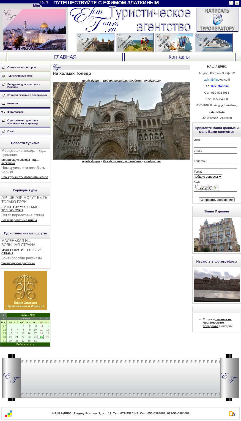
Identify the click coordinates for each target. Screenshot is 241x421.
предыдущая (91, 80)
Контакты (179, 57)
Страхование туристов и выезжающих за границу (22, 122)
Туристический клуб (20, 75)
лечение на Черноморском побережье (217, 323)
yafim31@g (211, 79)
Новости (12, 103)
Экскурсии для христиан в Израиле (23, 85)
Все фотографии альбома (122, 80)
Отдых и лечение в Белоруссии (27, 95)
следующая (152, 80)
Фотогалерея (15, 112)
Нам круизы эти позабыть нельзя (24, 177)
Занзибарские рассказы (18, 263)
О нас (10, 131)
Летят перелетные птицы (19, 220)
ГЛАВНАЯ (65, 57)
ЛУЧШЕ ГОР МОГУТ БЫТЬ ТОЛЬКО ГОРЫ (20, 208)
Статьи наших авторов (21, 67)
